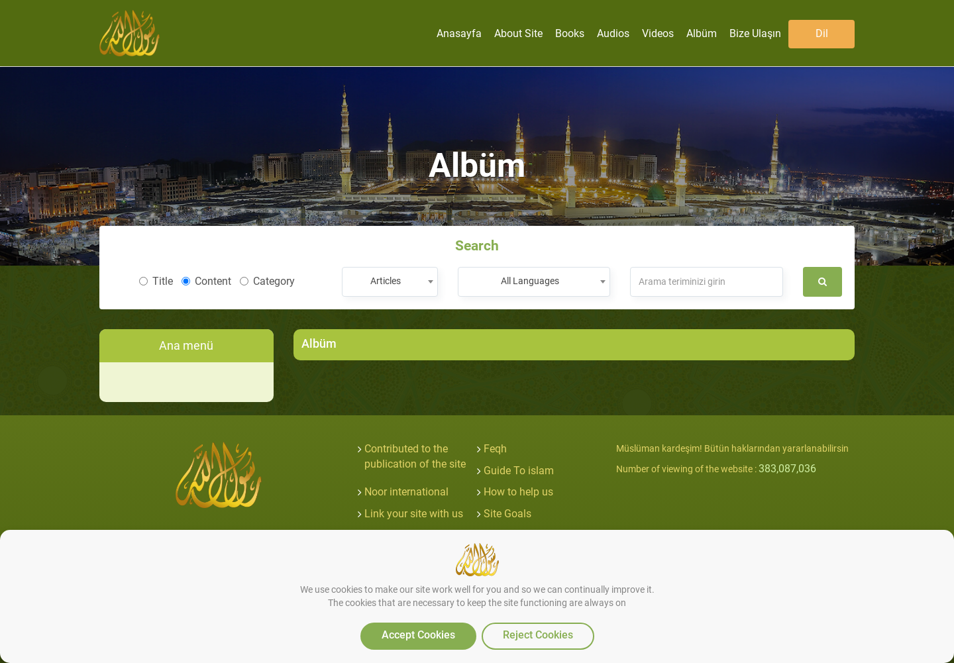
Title (156, 281)
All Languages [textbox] (530, 281)
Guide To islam (519, 470)
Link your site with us (413, 513)
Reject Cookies (538, 635)
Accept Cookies (418, 635)
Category (267, 281)
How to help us (518, 491)
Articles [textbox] (385, 281)
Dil (822, 33)
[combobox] (390, 282)
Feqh (495, 448)
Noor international (406, 491)
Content (206, 281)
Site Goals (507, 513)
